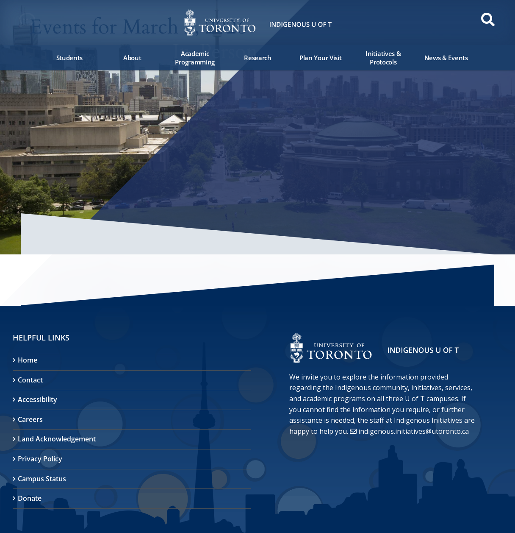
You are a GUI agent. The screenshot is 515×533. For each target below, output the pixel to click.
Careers (30, 419)
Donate (30, 498)
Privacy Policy (40, 458)
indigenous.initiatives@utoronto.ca (413, 431)
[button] (29, 22)
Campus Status (42, 478)
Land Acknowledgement (57, 439)
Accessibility (37, 399)
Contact (30, 380)
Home (27, 360)
